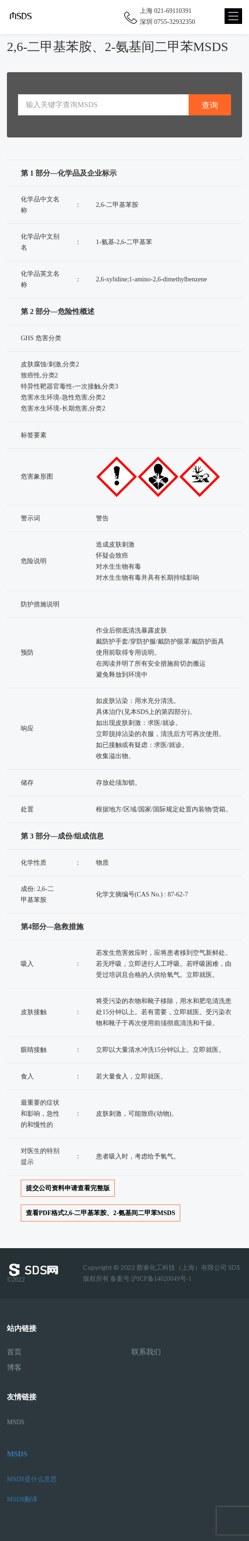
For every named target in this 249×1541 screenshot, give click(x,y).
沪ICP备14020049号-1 (161, 1278)
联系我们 (146, 1352)
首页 (14, 1352)
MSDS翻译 (22, 1499)
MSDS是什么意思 (32, 1479)
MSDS (15, 1422)
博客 (14, 1367)
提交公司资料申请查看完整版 (68, 1188)
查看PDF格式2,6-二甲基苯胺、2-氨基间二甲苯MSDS (100, 1213)
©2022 (34, 1273)
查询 (210, 105)
